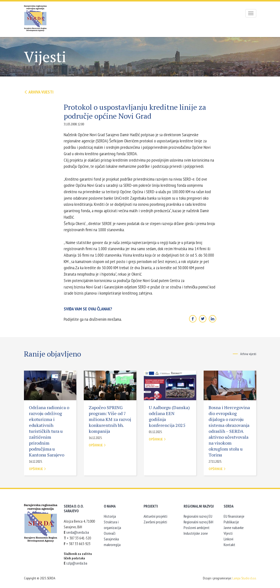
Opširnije (37, 469)
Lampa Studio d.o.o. (244, 578)
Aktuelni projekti (155, 516)
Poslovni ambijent (197, 527)
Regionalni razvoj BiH (198, 521)
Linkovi (228, 538)
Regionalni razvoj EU (198, 516)
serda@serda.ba (77, 532)
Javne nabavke (234, 527)
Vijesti (228, 533)
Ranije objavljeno (52, 354)
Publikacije (231, 521)
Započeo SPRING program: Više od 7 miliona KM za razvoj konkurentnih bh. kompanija (110, 419)
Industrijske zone (196, 533)
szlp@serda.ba (76, 563)
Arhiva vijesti (38, 92)
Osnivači (109, 533)
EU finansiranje (234, 516)
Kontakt (229, 544)
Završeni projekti (155, 521)
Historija (110, 516)
